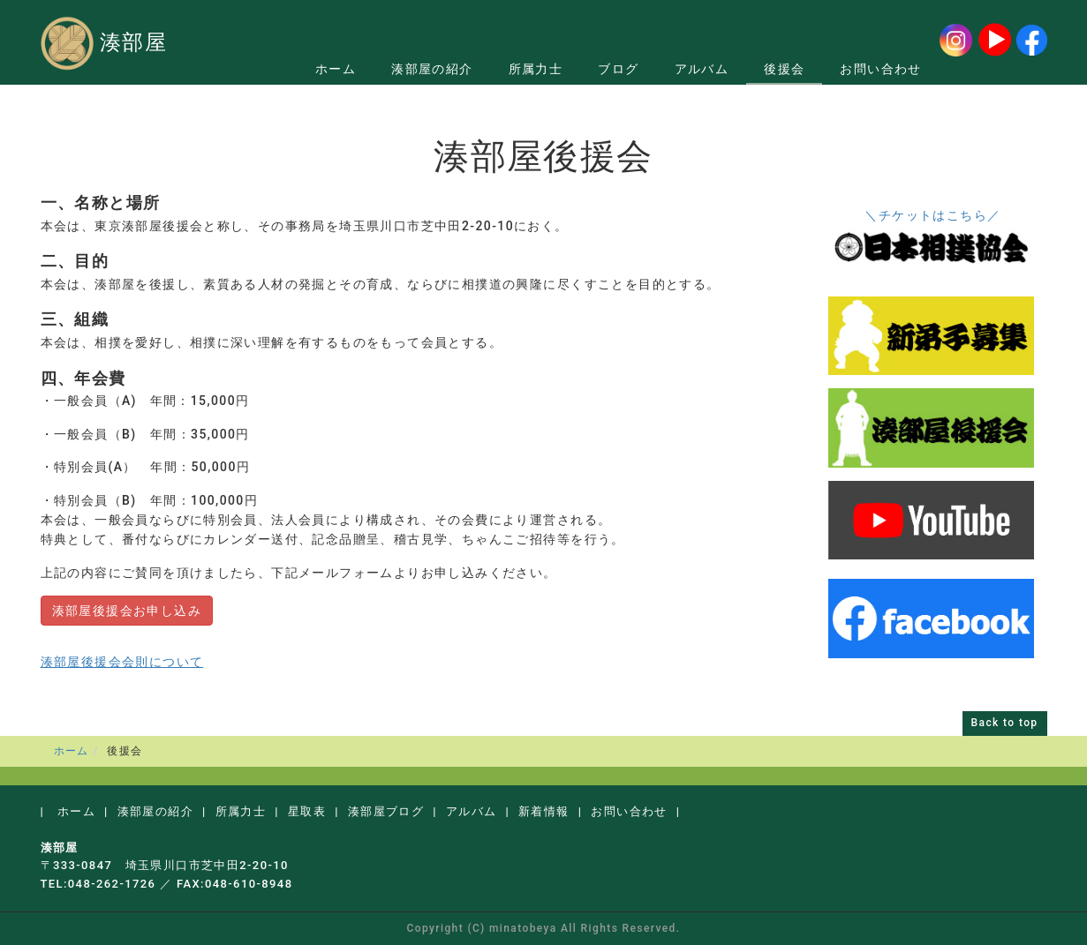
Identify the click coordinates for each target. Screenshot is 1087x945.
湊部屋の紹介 (431, 69)
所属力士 (536, 69)
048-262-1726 (112, 883)
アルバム (702, 69)
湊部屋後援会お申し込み (126, 611)
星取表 (307, 811)
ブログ (618, 69)
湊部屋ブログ (386, 811)
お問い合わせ (880, 69)
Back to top (1004, 722)
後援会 (784, 69)
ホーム (335, 69)
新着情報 (544, 811)
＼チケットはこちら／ (932, 215)
